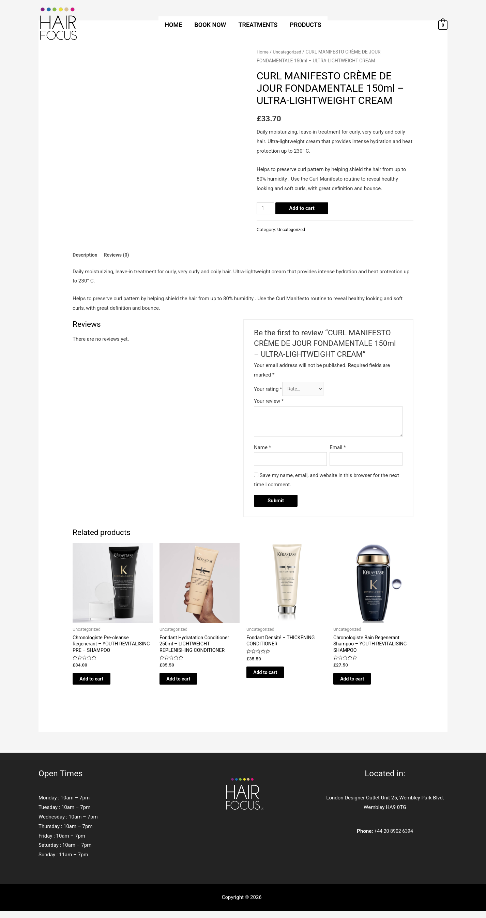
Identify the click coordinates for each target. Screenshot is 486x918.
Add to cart (303, 208)
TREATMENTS (257, 24)
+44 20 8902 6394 (393, 838)
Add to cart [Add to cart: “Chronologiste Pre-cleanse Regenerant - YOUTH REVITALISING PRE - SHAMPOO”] (99, 684)
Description (86, 255)
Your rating (268, 390)
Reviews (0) (118, 255)
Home (263, 52)
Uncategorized (289, 52)
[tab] (86, 255)
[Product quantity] (266, 208)
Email (338, 449)
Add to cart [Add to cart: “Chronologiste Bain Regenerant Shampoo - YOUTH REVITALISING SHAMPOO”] (360, 684)
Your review (269, 403)
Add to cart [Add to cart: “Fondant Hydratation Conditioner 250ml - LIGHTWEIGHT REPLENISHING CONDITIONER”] (186, 684)
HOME (173, 24)
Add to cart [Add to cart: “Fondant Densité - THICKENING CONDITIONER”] (273, 677)
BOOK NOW (210, 24)
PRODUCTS (305, 24)
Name (262, 449)
